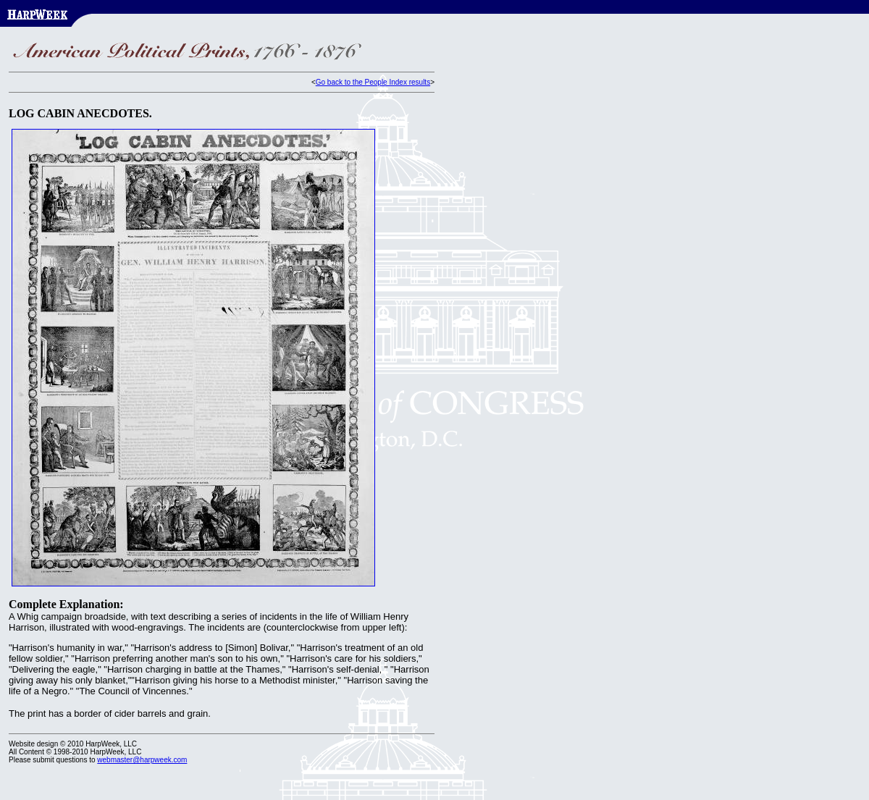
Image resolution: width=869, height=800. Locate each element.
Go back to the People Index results (373, 82)
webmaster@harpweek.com (142, 760)
